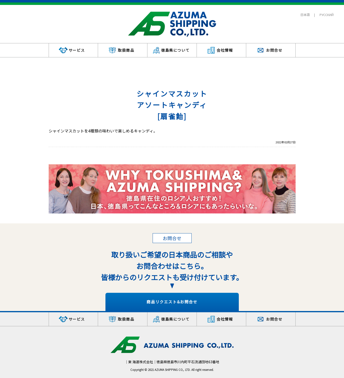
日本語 (305, 14)
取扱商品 (126, 50)
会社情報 (225, 50)
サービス (77, 50)
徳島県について (175, 50)
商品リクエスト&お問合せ (171, 302)
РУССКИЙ (327, 14)
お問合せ (274, 50)
